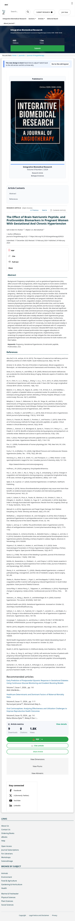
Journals (22, 55)
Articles (41, 19)
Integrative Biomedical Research (14, 19)
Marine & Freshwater (10, 893)
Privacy (54, 915)
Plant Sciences (7, 901)
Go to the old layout (60, 64)
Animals (4, 873)
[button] (72, 3)
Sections (32, 19)
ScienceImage (7, 861)
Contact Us (5, 829)
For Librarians (7, 853)
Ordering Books (7, 833)
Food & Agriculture (9, 881)
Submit (37, 48)
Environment (6, 877)
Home (14, 55)
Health (4, 888)
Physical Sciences (8, 897)
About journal (9, 23)
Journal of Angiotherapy (35, 55)
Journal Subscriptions (10, 850)
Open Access (6, 846)
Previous (35, 210)
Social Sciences (7, 905)
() (3, 12)
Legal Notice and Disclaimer (39, 915)
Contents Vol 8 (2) (59, 210)
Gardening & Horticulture (11, 884)
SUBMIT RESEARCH (44, 12)
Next (44, 210)
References (13, 199)
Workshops (6, 857)
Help (3, 841)
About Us (5, 826)
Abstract (12, 193)
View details (61, 724)
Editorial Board (52, 19)
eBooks (4, 837)
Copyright (22, 915)
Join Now (65, 12)
